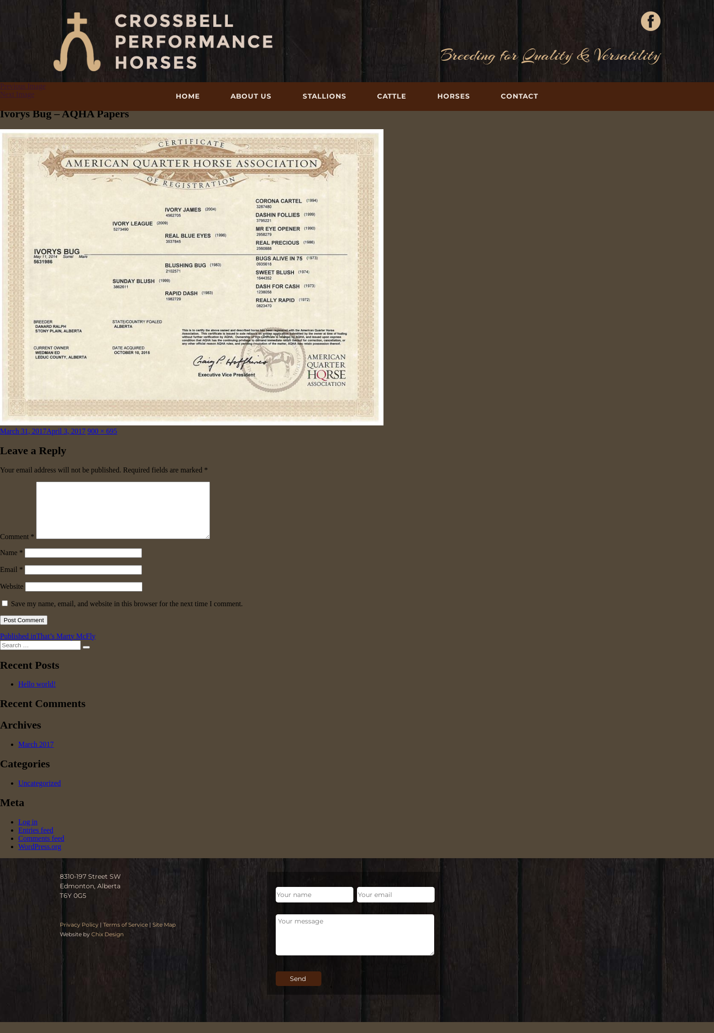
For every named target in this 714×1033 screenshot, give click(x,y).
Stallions (324, 96)
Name (11, 563)
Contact (519, 96)
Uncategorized (39, 794)
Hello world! (37, 695)
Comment (17, 547)
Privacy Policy (79, 935)
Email (11, 580)
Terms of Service (125, 935)
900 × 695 (102, 431)
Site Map (164, 935)
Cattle (391, 96)
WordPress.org (39, 857)
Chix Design (107, 945)
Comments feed (41, 849)
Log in (27, 833)
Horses (453, 96)
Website (11, 597)
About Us (251, 96)
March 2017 (36, 755)
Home (188, 96)
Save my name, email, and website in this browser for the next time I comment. (127, 615)
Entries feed (35, 841)
